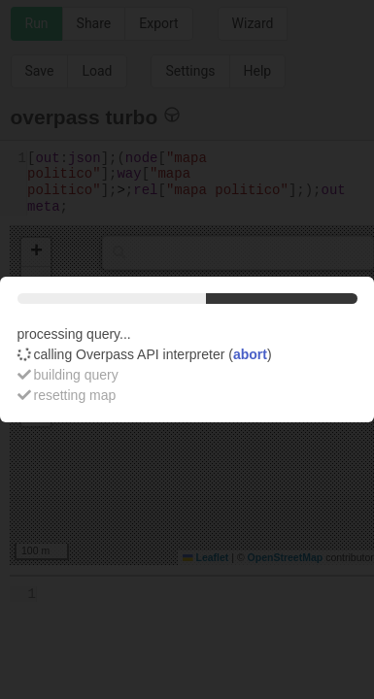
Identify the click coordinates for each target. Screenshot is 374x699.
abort (250, 354)
